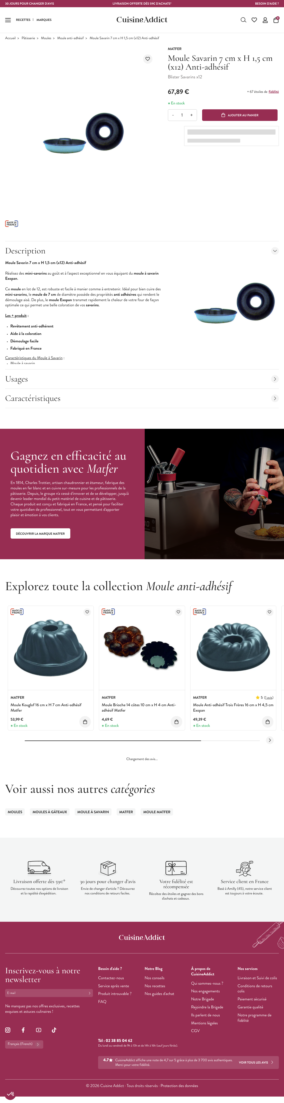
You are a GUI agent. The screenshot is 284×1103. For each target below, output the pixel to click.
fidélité (274, 94)
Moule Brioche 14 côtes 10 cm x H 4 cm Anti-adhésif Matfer (139, 710)
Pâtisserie (28, 40)
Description (142, 253)
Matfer (126, 814)
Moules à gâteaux (49, 814)
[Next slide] (270, 743)
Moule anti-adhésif (70, 40)
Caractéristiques (142, 400)
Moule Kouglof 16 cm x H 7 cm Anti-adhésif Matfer (46, 710)
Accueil (10, 40)
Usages (142, 381)
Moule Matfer (156, 814)
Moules (46, 40)
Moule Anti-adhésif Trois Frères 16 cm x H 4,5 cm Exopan (233, 710)
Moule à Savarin (93, 814)
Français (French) (24, 1047)
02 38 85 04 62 (119, 1043)
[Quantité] (182, 117)
